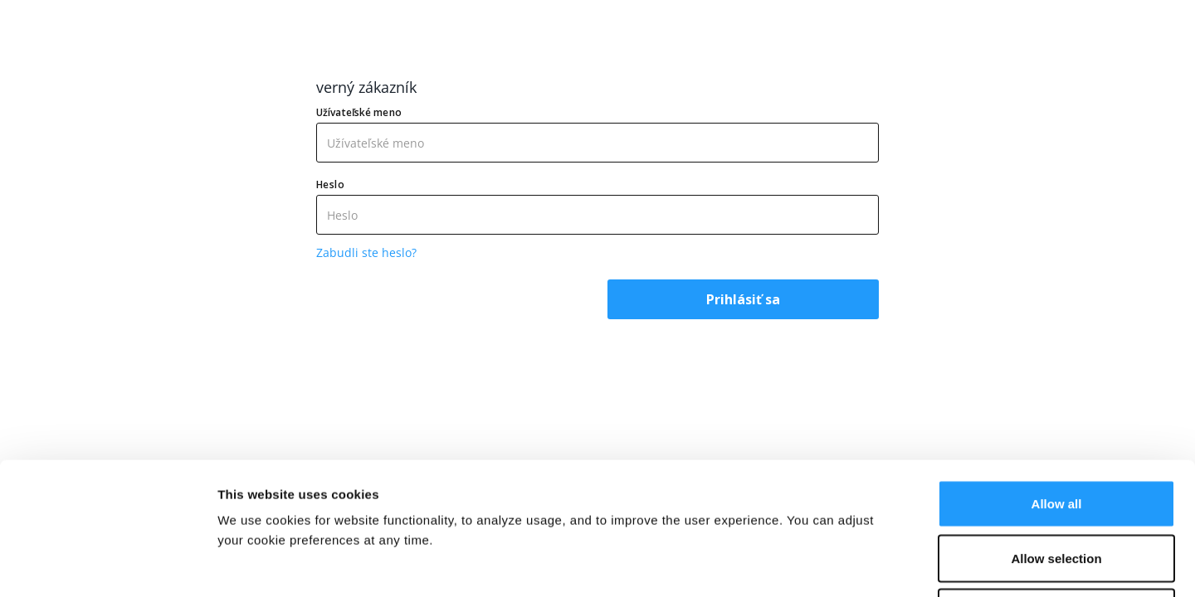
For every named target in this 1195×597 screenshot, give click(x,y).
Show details (871, 564)
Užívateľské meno (359, 112)
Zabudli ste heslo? (366, 252)
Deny (1056, 488)
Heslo (330, 184)
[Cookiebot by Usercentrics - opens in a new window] (107, 564)
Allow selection (1056, 434)
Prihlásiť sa (743, 299)
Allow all (1057, 379)
